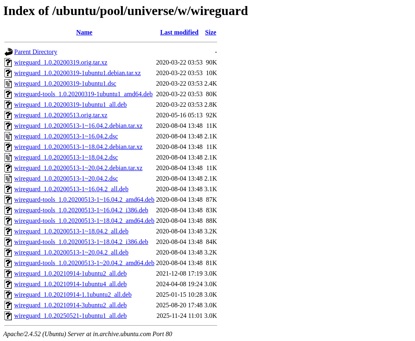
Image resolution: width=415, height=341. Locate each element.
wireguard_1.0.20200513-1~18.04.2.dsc (66, 157)
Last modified (179, 32)
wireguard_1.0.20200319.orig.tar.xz (60, 62)
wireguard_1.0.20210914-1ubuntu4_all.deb (70, 284)
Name (84, 32)
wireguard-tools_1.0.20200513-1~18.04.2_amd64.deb (84, 220)
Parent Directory (35, 51)
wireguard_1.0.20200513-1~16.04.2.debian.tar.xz (78, 125)
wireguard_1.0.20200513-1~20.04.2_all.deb (71, 252)
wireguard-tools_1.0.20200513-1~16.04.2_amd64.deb (84, 199)
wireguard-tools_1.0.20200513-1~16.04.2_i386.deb (81, 210)
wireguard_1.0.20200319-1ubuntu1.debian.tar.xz (77, 72)
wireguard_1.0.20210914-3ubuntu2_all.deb (70, 305)
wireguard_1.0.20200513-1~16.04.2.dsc (66, 136)
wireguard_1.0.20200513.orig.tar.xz (60, 115)
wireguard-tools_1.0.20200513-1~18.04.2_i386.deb (81, 241)
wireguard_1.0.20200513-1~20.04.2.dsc (66, 178)
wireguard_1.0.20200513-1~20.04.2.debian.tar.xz (78, 167)
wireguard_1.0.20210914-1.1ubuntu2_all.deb (73, 294)
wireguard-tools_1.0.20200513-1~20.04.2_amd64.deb (84, 262)
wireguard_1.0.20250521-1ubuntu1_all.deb (70, 315)
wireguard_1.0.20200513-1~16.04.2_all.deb (71, 189)
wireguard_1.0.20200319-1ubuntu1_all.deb (70, 104)
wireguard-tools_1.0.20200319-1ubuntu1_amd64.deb (83, 94)
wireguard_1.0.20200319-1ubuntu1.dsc (65, 83)
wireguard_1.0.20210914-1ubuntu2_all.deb (70, 273)
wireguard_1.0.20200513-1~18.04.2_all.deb (71, 231)
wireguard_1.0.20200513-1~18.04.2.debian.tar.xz (78, 146)
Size (210, 32)
